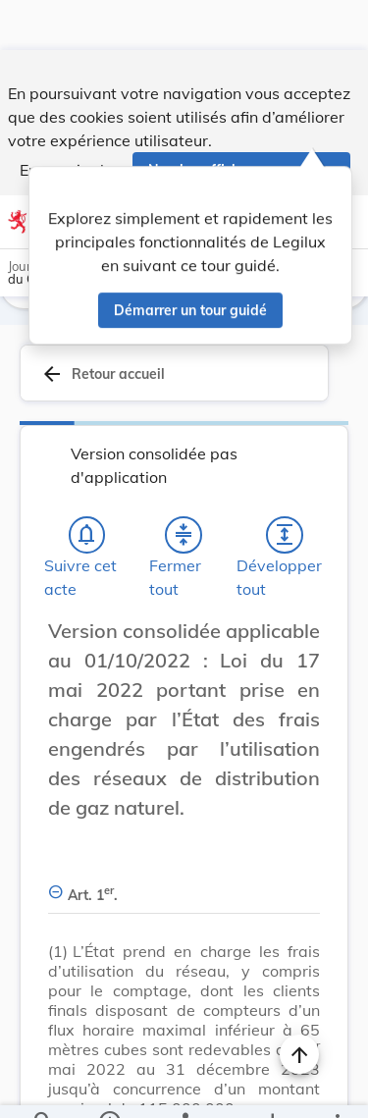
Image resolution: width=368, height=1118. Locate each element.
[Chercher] (43, 1086)
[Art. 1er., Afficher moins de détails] (184, 865)
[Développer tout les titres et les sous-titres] (284, 516)
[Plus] (336, 1086)
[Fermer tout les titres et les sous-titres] (183, 516)
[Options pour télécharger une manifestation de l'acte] (271, 1086)
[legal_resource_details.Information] (108, 1086)
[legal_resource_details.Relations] (184, 1086)
